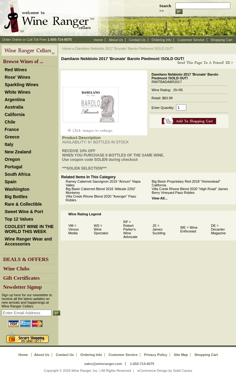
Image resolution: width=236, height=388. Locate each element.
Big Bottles (16, 196)
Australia (14, 107)
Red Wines (16, 69)
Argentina (15, 99)
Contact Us (137, 40)
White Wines (17, 92)
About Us (116, 40)
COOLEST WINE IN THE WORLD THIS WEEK (29, 229)
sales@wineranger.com (103, 364)
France (12, 129)
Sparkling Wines (22, 84)
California (15, 114)
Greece (12, 136)
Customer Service (190, 40)
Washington (17, 189)
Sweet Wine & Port (24, 211)
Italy (9, 144)
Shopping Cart (221, 40)
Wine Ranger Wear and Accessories (28, 241)
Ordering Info (161, 40)
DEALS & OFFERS (25, 259)
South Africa (17, 174)
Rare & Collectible (23, 204)
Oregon (12, 159)
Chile (10, 121)
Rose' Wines (17, 77)
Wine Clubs (16, 269)
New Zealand (18, 151)
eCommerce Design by (154, 370)
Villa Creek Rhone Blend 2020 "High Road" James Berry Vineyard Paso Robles (190, 190)
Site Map (181, 355)
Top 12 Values (19, 219)
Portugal (13, 166)
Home (98, 40)
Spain (10, 181)
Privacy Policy (155, 355)
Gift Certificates (21, 278)
